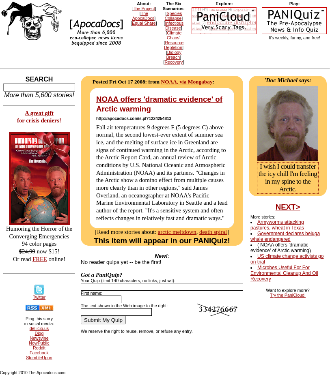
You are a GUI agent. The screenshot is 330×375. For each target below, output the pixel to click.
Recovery (173, 62)
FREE (39, 259)
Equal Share (144, 23)
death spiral (213, 232)
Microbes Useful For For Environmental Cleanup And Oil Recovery (284, 273)
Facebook (39, 352)
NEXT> (288, 207)
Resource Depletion (173, 45)
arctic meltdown (177, 232)
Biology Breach (173, 55)
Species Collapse (173, 16)
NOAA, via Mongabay (187, 82)
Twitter (39, 295)
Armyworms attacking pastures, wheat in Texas (277, 225)
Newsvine (39, 338)
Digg (39, 333)
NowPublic (39, 343)
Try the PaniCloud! (288, 295)
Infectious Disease (174, 25)
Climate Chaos (174, 35)
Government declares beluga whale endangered (285, 236)
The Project (144, 8)
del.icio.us (39, 328)
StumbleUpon (39, 357)
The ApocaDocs (143, 16)
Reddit (39, 347)
